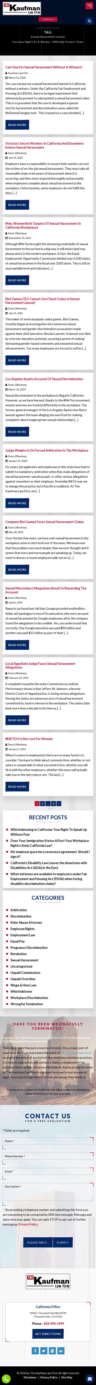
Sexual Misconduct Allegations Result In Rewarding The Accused (45, 590)
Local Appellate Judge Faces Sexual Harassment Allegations (40, 665)
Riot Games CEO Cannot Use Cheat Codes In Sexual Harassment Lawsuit (42, 301)
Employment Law (23, 935)
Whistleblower (21, 991)
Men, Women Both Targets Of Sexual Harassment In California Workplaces (43, 225)
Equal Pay (18, 941)
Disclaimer (30, 1377)
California (48, 19)
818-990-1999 (54, 1324)
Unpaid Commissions (25, 973)
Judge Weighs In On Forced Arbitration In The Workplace (46, 450)
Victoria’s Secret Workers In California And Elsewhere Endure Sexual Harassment (44, 145)
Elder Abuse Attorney (26, 922)
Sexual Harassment (24, 960)
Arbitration (19, 910)
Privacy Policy (28, 1224)
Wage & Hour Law (23, 985)
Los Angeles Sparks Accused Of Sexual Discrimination (44, 379)
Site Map (66, 1377)
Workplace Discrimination (29, 998)
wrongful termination (76, 1053)
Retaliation (19, 954)
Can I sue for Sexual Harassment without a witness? (43, 67)
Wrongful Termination (27, 1004)
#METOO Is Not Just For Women (29, 739)
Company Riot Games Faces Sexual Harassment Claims (44, 522)
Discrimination (21, 916)
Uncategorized (21, 966)
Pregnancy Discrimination (29, 948)
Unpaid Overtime (23, 979)
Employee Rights (23, 929)
